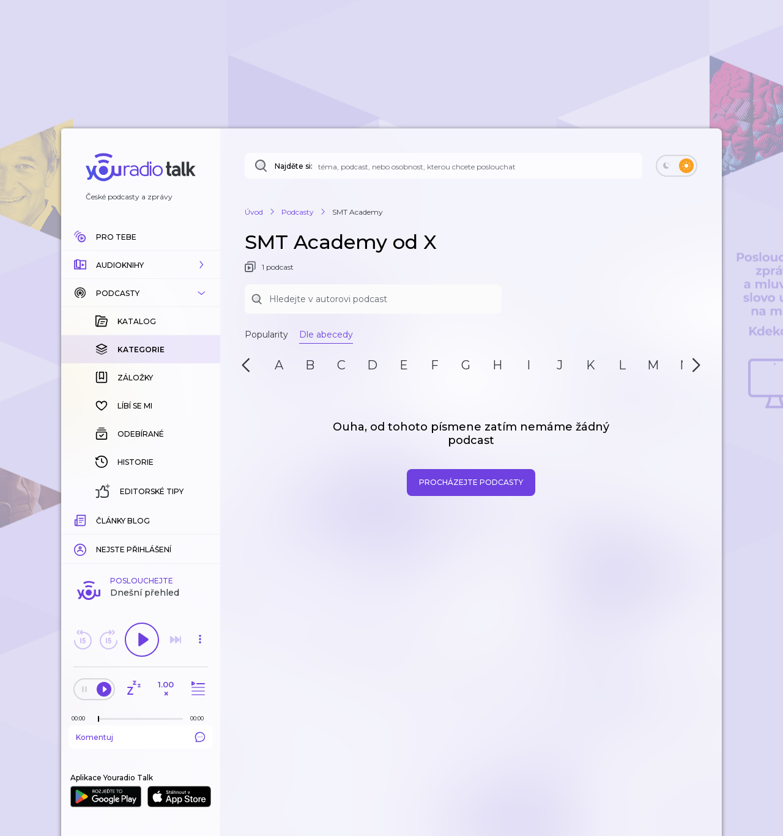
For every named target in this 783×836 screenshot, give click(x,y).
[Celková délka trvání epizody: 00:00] (200, 718)
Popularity (266, 334)
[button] (140, 265)
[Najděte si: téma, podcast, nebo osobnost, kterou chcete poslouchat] (443, 166)
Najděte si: (294, 166)
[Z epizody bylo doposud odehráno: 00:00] (81, 718)
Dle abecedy (326, 334)
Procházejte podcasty (471, 482)
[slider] (98, 719)
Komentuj (141, 736)
